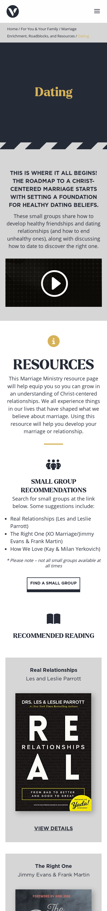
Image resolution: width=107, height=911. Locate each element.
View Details (53, 828)
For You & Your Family (39, 28)
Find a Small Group (53, 583)
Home (12, 28)
